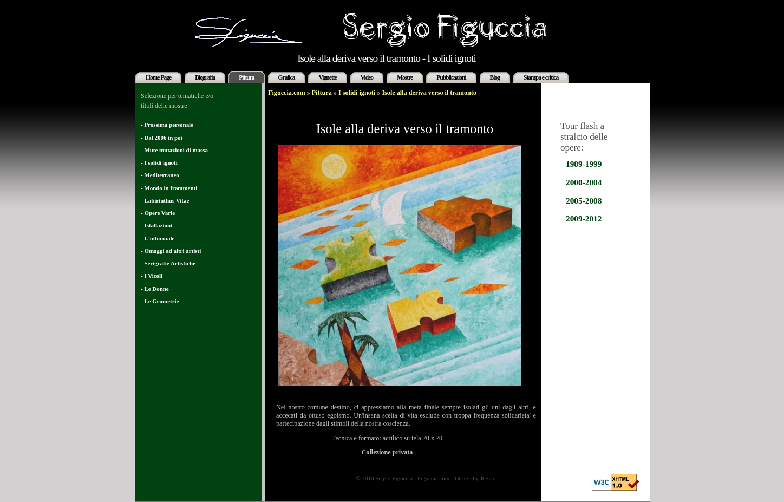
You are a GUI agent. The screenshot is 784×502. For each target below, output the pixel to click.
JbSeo (487, 478)
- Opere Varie (158, 213)
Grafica (286, 77)
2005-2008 (584, 200)
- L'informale (157, 238)
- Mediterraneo (160, 175)
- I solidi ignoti (159, 162)
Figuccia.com (286, 92)
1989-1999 (584, 163)
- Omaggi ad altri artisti (171, 250)
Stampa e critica (541, 77)
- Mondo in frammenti (169, 188)
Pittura (246, 77)
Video (367, 77)
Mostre (405, 77)
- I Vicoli (151, 275)
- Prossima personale (167, 124)
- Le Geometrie (160, 301)
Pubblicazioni (451, 77)
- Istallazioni (156, 225)
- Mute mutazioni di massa (174, 150)
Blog (495, 77)
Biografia (205, 77)
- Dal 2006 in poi (161, 137)
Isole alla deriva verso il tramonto (429, 92)
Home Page (158, 77)
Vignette (327, 77)
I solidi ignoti (356, 92)
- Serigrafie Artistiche (168, 263)
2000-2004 (584, 182)
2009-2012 (584, 218)
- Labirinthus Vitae (165, 200)
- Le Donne (155, 288)
